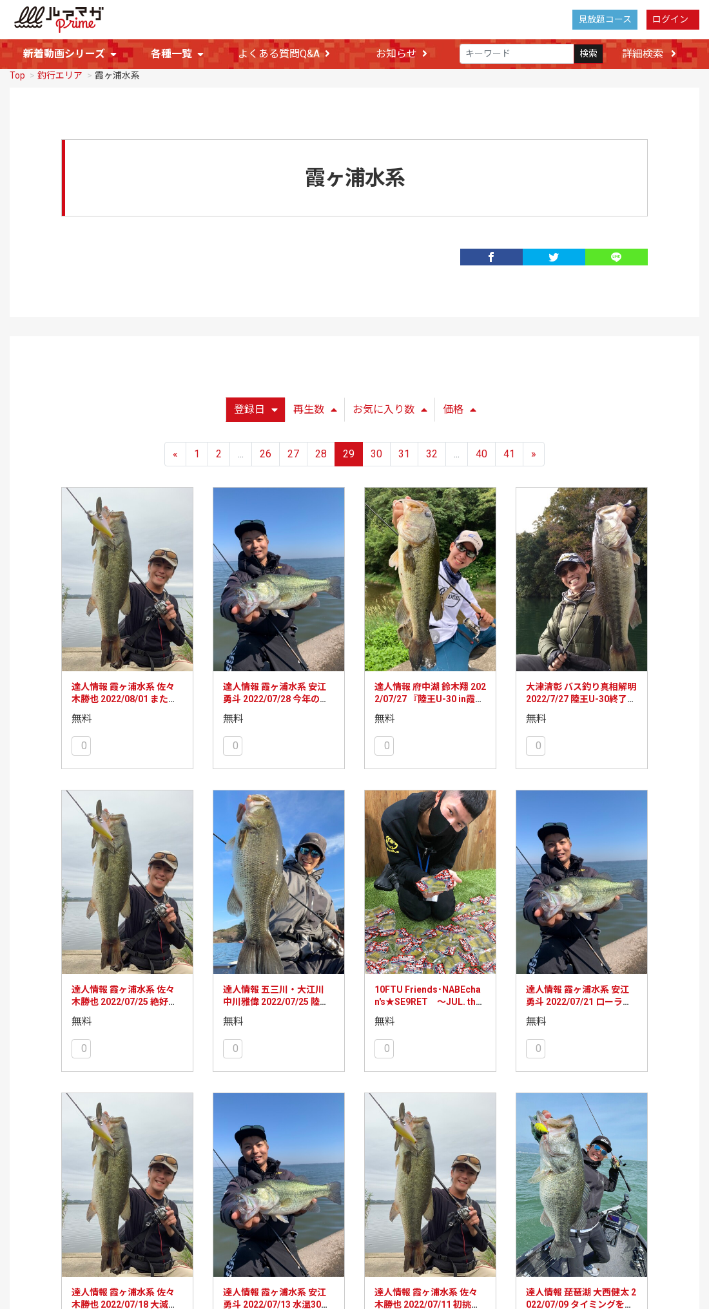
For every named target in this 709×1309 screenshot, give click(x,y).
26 (265, 452)
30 (376, 452)
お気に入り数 (390, 408)
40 (481, 452)
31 (404, 452)
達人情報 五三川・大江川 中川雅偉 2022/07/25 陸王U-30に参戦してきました (276, 1000)
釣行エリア (60, 74)
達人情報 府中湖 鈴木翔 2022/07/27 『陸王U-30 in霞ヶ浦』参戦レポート (430, 698)
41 (509, 452)
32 (432, 452)
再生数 (315, 408)
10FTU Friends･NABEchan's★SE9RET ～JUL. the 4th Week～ (427, 1000)
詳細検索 (649, 54)
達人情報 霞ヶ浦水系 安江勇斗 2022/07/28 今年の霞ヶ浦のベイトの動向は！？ (277, 698)
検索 (588, 54)
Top (17, 74)
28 (321, 452)
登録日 (256, 408)
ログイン (670, 19)
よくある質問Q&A (284, 54)
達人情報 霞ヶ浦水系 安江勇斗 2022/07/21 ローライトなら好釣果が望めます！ (580, 1000)
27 (293, 452)
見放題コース (605, 19)
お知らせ (401, 54)
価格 (459, 408)
